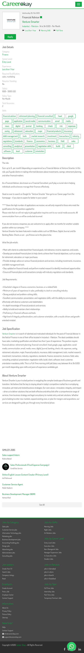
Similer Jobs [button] (8, 450)
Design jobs (6, 546)
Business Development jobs (11, 539)
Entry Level (6, 62)
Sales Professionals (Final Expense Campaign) (29, 465)
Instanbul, (26, 26)
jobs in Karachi (49, 575)
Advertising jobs (7, 549)
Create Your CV (7, 569)
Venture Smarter (30, 21)
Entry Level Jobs (49, 543)
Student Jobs (48, 559)
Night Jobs (47, 530)
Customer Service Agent (12, 484)
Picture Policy (6, 614)
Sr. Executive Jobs (50, 556)
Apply (10, 36)
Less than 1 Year (30, 30)
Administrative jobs (8, 553)
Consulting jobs (7, 556)
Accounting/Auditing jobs (10, 543)
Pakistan (35, 26)
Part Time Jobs (49, 595)
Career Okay (21, 645)
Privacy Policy (6, 611)
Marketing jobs (7, 536)
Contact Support (7, 598)
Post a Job (5, 591)
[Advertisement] (42, 426)
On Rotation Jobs (50, 533)
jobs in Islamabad (50, 569)
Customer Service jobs (9, 530)
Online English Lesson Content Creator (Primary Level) (25, 474)
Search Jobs (6, 572)
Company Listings (8, 575)
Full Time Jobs (49, 588)
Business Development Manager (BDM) (18, 494)
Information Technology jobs (11, 533)
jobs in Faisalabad (50, 578)
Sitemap (5, 617)
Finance (5, 54)
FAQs (4, 627)
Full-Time (59, 30)
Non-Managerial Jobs (51, 549)
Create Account (7, 588)
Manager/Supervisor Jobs (53, 552)
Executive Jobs (49, 546)
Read (4, 578)
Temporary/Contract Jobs (53, 598)
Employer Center (8, 595)
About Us (5, 608)
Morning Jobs (48, 526)
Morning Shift (45, 30)
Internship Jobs (49, 591)
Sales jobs (5, 526)
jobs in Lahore (49, 572)
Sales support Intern (11, 455)
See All (42, 504)
